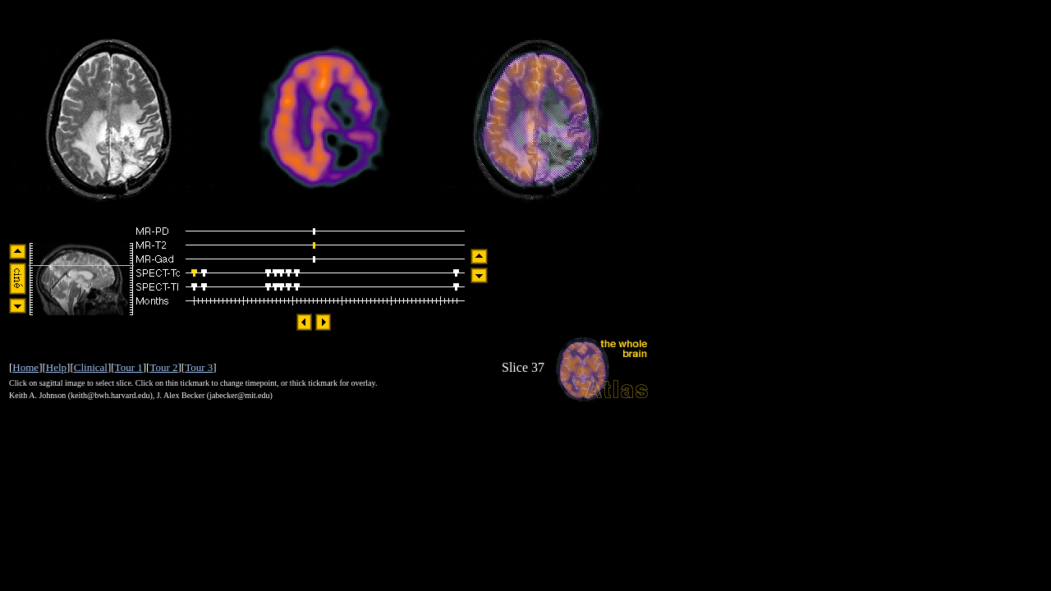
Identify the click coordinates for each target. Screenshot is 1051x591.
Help (56, 367)
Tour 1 (129, 367)
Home (25, 367)
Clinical (91, 367)
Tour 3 (199, 367)
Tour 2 (163, 367)
